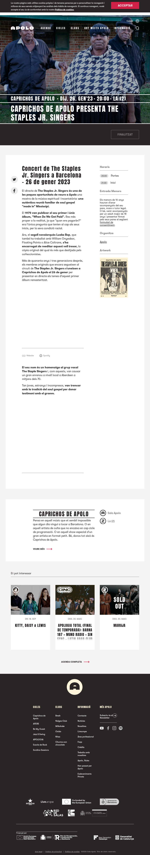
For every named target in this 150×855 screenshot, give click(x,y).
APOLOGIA (38, 736)
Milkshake (60, 723)
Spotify (46, 353)
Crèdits (81, 744)
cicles (61, 25)
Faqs (80, 739)
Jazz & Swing (39, 731)
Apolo (103, 239)
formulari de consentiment (107, 221)
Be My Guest (39, 726)
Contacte (82, 713)
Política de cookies (64, 9)
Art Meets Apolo (96, 25)
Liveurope (82, 728)
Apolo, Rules (83, 758)
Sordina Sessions (41, 747)
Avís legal (38, 849)
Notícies (81, 718)
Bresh (57, 713)
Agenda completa (75, 659)
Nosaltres (82, 723)
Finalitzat (125, 131)
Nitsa (57, 734)
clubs (75, 25)
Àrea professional (86, 734)
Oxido (58, 728)
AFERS (36, 721)
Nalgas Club (61, 718)
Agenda (46, 25)
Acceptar (125, 6)
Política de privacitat (53, 849)
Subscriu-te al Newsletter (106, 713)
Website (30, 353)
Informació (122, 25)
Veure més (42, 546)
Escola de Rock (40, 742)
